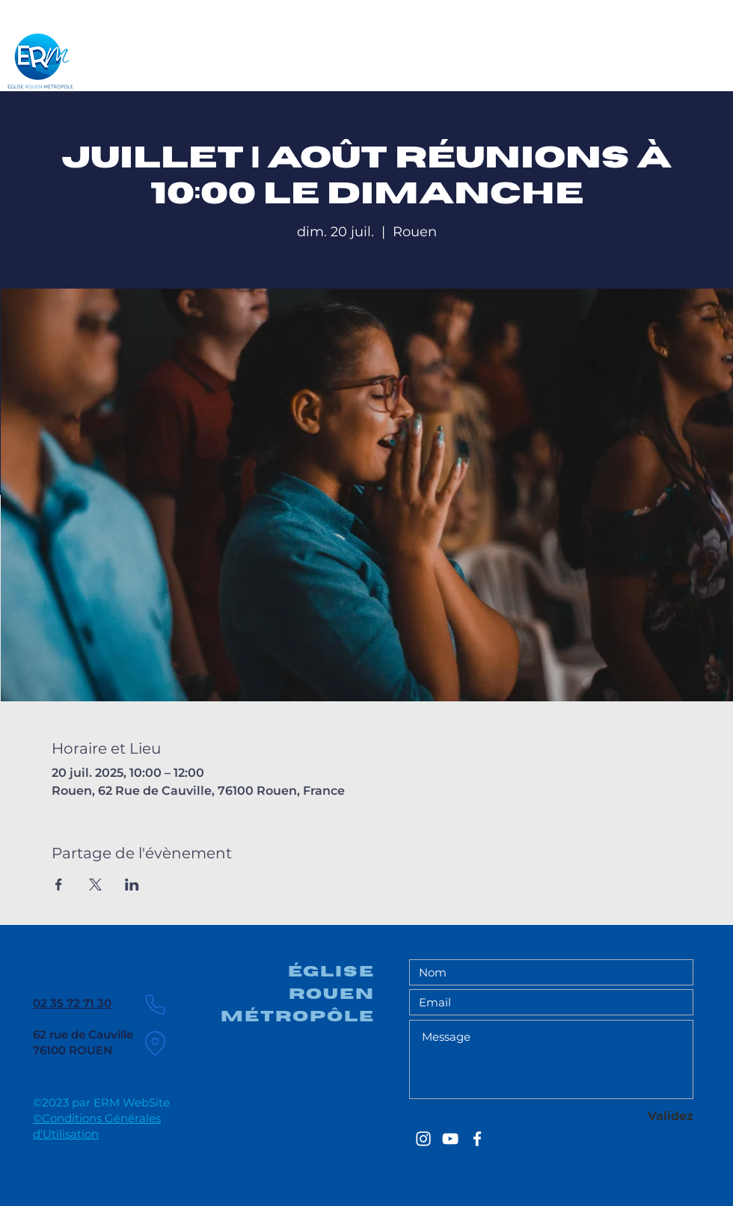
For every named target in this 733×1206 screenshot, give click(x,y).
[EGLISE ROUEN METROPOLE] (423, 1138)
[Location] (155, 1043)
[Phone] (155, 1004)
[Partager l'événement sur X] (95, 884)
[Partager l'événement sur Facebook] (59, 884)
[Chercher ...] (648, 55)
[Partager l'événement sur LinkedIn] (132, 884)
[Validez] (640, 1117)
